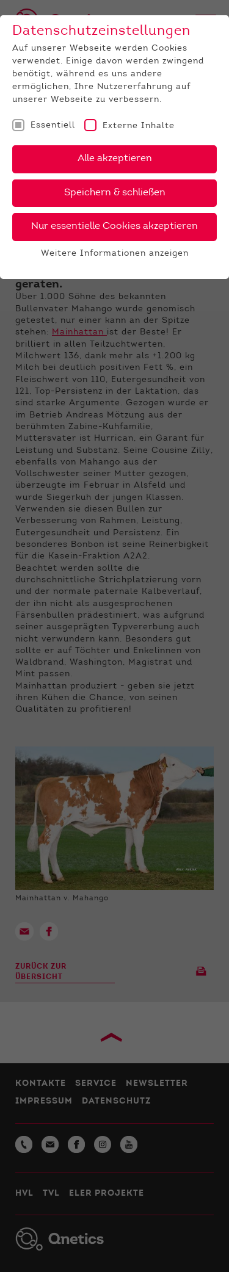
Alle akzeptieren (115, 159)
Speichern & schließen (114, 193)
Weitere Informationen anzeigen (115, 254)
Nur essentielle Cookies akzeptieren (114, 226)
